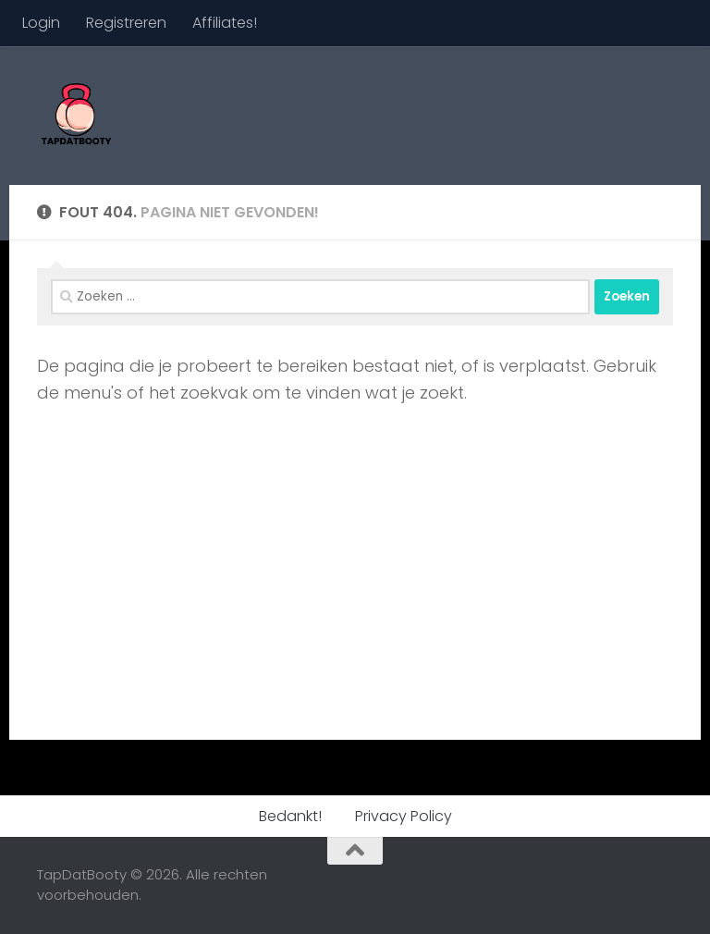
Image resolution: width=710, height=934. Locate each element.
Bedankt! (290, 816)
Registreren (126, 22)
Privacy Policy (403, 816)
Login (41, 22)
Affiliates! (224, 22)
